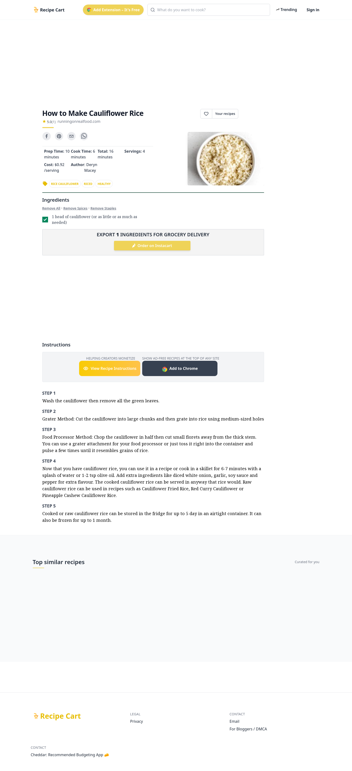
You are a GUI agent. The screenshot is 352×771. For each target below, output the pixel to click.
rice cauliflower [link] (65, 184)
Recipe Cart (60, 716)
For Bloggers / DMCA (248, 729)
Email (234, 721)
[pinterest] (59, 136)
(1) (53, 121)
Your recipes (225, 113)
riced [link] (88, 184)
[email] (71, 136)
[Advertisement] (174, 60)
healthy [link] (103, 184)
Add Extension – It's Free (113, 9)
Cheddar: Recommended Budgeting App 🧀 (70, 754)
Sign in (313, 9)
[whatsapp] (84, 136)
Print (251, 113)
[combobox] (208, 10)
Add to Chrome (180, 369)
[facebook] (46, 136)
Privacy (136, 721)
